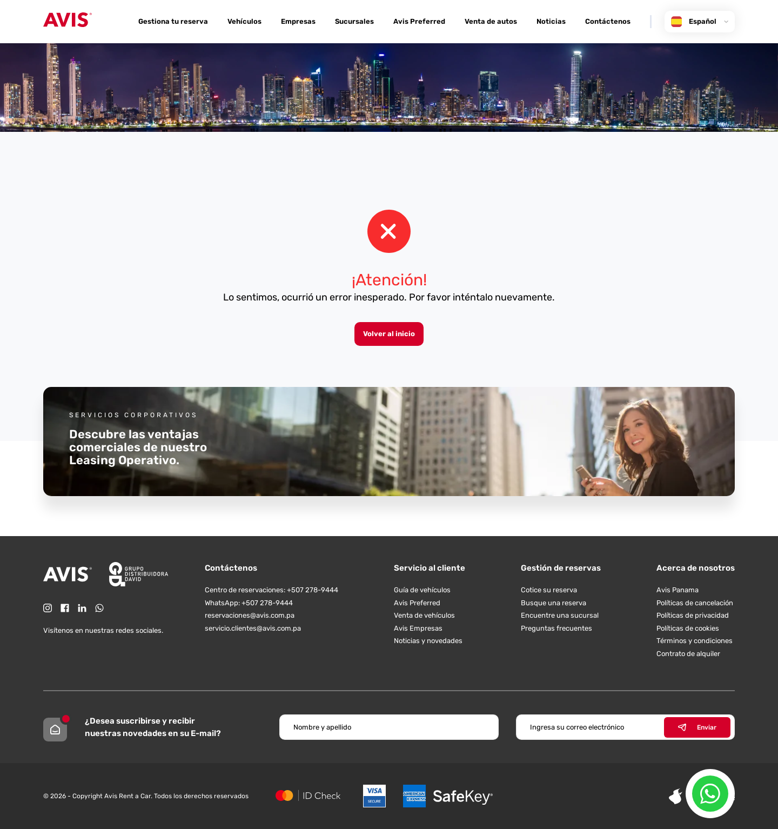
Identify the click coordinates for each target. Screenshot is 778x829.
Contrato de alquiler (688, 654)
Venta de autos (491, 21)
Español (699, 21)
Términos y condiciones (694, 641)
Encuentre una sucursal (560, 615)
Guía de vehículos (422, 590)
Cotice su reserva (549, 590)
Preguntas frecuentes (556, 628)
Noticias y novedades (428, 641)
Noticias (551, 21)
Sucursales (354, 21)
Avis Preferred (419, 21)
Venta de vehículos (424, 615)
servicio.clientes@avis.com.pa (253, 628)
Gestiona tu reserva (173, 21)
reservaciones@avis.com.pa (249, 615)
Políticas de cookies (687, 628)
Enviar (697, 727)
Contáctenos (608, 21)
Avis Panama (677, 590)
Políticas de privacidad (692, 615)
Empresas (298, 21)
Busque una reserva (553, 603)
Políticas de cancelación (694, 603)
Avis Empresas (418, 628)
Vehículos (244, 21)
